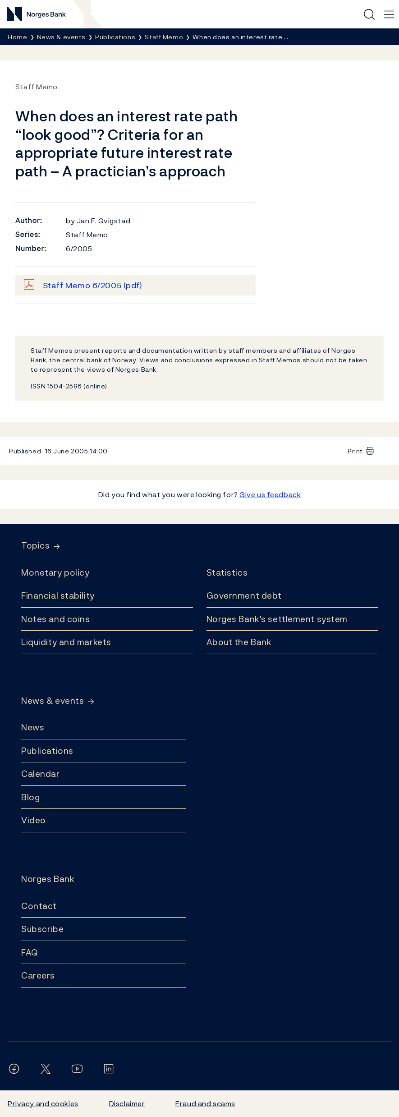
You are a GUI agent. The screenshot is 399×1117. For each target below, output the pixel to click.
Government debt (244, 595)
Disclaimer (127, 1103)
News (32, 727)
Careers (38, 975)
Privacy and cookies (43, 1103)
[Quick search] (369, 14)
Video (33, 820)
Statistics (227, 572)
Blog (30, 797)
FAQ (29, 952)
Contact (39, 906)
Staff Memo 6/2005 (92, 285)
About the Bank (239, 642)
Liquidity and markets (66, 642)
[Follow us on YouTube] (79, 1068)
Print (355, 451)
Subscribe (42, 929)
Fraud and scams (205, 1103)
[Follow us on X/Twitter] (47, 1068)
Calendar (40, 773)
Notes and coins (55, 619)
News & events (52, 701)
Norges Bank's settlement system (277, 619)
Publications (47, 750)
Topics (35, 546)
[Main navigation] (389, 14)
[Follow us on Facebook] (16, 1068)
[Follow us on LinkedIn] (110, 1068)
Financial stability (58, 595)
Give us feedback (270, 494)
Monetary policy (55, 572)
